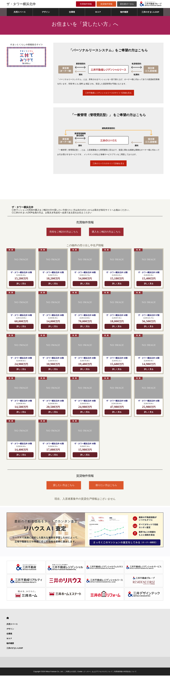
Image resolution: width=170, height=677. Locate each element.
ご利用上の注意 (70, 673)
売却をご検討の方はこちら (63, 233)
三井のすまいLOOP (150, 12)
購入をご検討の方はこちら (106, 233)
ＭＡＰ (98, 12)
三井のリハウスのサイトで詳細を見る (108, 164)
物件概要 (124, 12)
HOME (8, 619)
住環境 (72, 12)
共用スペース (20, 12)
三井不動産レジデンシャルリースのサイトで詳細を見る (108, 93)
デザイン (46, 12)
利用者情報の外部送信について (125, 673)
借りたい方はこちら (106, 486)
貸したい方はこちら (64, 486)
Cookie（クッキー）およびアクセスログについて (95, 673)
